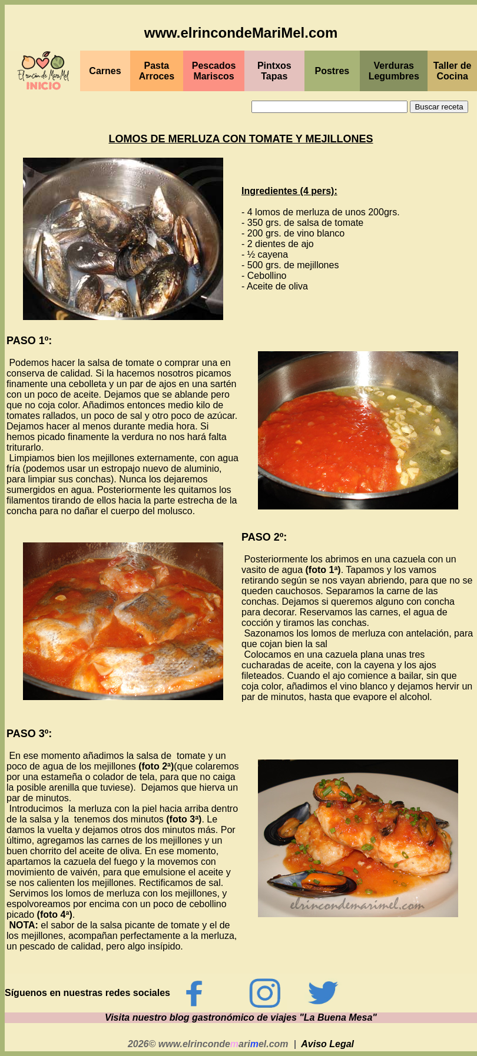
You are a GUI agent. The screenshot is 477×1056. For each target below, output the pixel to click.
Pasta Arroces (156, 71)
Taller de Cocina (452, 71)
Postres (332, 71)
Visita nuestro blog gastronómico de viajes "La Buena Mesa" (241, 1017)
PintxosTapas (274, 71)
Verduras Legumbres (394, 71)
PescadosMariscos (214, 71)
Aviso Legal (327, 1044)
